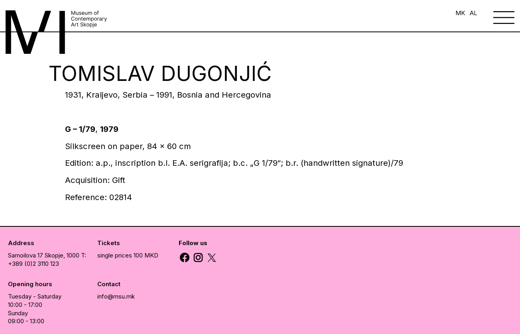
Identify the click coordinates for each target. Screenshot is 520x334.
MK (460, 13)
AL (473, 13)
